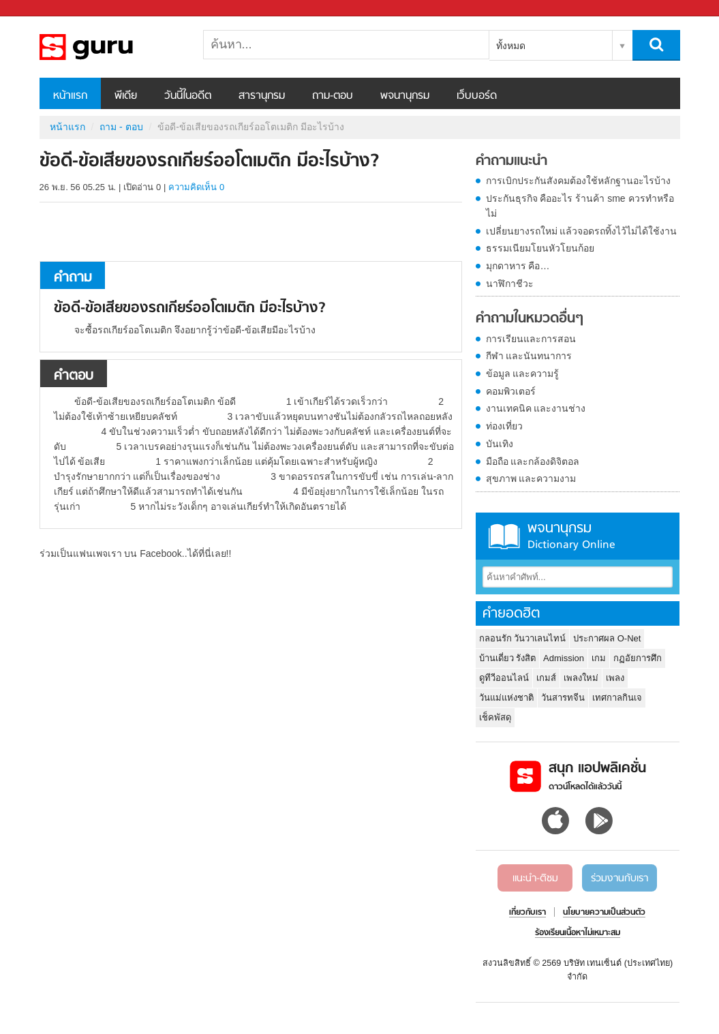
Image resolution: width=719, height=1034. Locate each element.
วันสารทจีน (563, 698)
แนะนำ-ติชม (535, 878)
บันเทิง (499, 443)
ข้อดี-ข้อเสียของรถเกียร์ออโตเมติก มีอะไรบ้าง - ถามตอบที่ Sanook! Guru (111, 47)
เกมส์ (546, 678)
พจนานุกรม (404, 96)
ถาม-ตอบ (332, 96)
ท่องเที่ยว (504, 426)
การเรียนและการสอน (531, 338)
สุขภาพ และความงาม (531, 478)
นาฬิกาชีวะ (510, 283)
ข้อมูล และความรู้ (523, 373)
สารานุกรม (262, 96)
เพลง (615, 678)
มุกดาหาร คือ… (518, 265)
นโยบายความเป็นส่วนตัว (604, 912)
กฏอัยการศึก (637, 658)
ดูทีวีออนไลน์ (504, 678)
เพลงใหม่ (581, 678)
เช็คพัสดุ (495, 717)
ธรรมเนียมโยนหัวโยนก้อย (540, 248)
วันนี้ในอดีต (187, 96)
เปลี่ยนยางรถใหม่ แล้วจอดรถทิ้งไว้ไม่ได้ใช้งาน (581, 231)
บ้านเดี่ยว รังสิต (507, 658)
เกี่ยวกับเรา (527, 912)
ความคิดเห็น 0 (196, 187)
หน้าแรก (70, 96)
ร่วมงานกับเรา (619, 878)
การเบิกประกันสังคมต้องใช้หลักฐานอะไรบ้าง (578, 180)
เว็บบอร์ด (477, 96)
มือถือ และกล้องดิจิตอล (533, 461)
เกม (599, 658)
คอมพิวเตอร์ (511, 391)
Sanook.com (41, 8)
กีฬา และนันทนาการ (529, 355)
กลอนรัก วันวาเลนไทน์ (522, 638)
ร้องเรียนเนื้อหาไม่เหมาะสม (577, 933)
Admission (563, 658)
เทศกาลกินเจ (617, 698)
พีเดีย (125, 96)
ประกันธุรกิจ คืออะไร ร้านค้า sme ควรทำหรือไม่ (580, 206)
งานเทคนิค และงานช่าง (536, 408)
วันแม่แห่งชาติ (506, 698)
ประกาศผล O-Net (607, 638)
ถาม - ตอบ (121, 126)
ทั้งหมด (510, 45)
